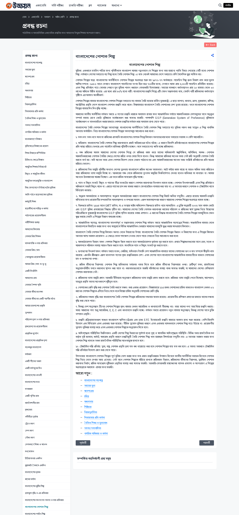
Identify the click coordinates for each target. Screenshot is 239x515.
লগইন (228, 5)
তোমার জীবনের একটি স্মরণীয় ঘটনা (40, 298)
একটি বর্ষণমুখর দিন (33, 368)
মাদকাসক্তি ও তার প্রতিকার (36, 243)
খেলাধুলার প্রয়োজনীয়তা (35, 257)
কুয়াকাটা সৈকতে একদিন (35, 465)
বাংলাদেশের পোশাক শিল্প (36, 507)
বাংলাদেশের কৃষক (32, 472)
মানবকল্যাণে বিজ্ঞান (33, 139)
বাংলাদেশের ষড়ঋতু (33, 62)
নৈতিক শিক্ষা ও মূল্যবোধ (35, 118)
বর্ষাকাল (28, 354)
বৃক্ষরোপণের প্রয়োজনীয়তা (36, 326)
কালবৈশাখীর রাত (32, 403)
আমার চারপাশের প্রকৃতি (35, 305)
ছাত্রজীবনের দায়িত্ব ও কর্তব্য (36, 208)
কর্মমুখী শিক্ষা (30, 201)
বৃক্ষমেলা (28, 409)
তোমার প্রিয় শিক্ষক (33, 236)
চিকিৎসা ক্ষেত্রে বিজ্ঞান (34, 159)
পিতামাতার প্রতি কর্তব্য (34, 111)
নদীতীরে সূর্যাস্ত (31, 416)
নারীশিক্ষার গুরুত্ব (32, 222)
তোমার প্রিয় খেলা (32, 250)
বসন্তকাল (29, 389)
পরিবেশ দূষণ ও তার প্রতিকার (37, 319)
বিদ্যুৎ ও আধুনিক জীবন (35, 173)
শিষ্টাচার (28, 97)
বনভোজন (29, 451)
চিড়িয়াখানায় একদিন (33, 458)
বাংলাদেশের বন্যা (32, 382)
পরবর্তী (206, 442)
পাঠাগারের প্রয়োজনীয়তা (35, 215)
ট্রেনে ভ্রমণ (29, 423)
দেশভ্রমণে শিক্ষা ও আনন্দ (36, 444)
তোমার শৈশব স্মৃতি (33, 284)
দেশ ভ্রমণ (29, 430)
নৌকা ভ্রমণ (30, 437)
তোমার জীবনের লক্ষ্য (34, 291)
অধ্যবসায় (29, 90)
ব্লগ (90, 5)
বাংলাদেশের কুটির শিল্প (34, 486)
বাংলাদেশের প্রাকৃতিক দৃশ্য (36, 340)
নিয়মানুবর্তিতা (30, 104)
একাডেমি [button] (41, 5)
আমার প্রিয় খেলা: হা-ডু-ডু (35, 264)
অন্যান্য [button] (117, 5)
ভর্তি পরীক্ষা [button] (57, 5)
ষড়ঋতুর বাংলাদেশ (33, 347)
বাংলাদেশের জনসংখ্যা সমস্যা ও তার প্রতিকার (44, 500)
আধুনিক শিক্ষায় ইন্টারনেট (35, 166)
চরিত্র (27, 83)
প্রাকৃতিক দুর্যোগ (31, 333)
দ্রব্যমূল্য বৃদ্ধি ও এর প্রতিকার (36, 493)
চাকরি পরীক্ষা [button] (76, 5)
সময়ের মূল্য (30, 69)
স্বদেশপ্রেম (29, 76)
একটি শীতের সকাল (33, 361)
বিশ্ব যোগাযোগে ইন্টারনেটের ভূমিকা (40, 187)
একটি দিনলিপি (31, 271)
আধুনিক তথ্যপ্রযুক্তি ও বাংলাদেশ (38, 180)
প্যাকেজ (101, 5)
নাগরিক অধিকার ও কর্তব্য (35, 132)
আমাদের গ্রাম (31, 278)
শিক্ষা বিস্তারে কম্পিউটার (35, 153)
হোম (24, 17)
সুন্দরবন (28, 312)
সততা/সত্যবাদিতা (32, 125)
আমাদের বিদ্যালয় (32, 229)
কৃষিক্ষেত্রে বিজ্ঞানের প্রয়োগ (36, 146)
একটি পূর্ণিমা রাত (32, 396)
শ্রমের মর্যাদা (30, 479)
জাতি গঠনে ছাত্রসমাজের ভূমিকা (38, 194)
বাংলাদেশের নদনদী (33, 375)
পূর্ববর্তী (83, 442)
